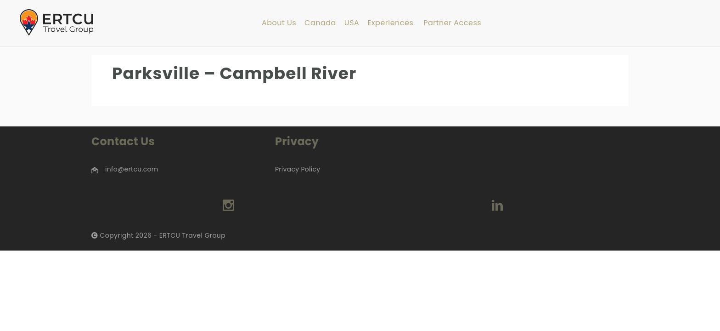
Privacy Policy (297, 169)
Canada (320, 23)
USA (351, 23)
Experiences (390, 23)
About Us (279, 23)
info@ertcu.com (131, 169)
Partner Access (452, 23)
